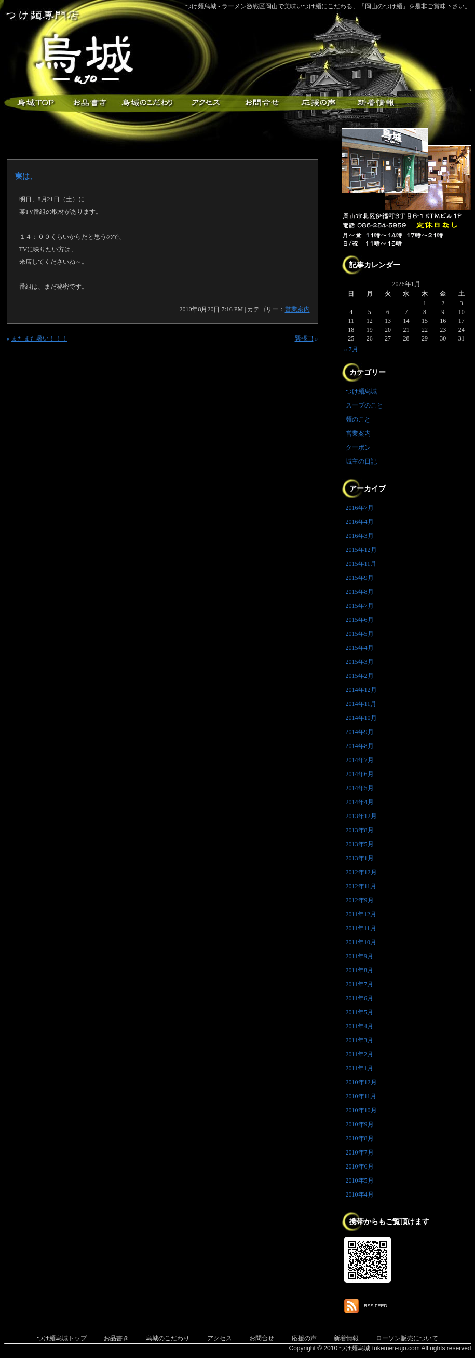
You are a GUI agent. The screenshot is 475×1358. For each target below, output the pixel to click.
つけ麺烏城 (32, 103)
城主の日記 (361, 461)
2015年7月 (360, 605)
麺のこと (358, 419)
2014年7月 (360, 760)
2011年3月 (360, 1040)
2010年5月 (360, 1180)
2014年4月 (360, 802)
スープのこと (364, 405)
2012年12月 (361, 872)
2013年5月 (360, 844)
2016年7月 (360, 507)
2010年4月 (360, 1194)
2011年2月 (360, 1054)
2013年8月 (360, 830)
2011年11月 (361, 928)
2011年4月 (360, 1026)
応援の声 (304, 1338)
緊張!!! (304, 338)
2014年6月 (360, 774)
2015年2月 (360, 676)
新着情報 (375, 103)
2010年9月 (360, 1124)
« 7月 (351, 349)
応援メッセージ (318, 103)
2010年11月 (361, 1096)
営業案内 (297, 309)
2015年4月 (360, 647)
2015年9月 (360, 577)
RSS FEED (375, 1305)
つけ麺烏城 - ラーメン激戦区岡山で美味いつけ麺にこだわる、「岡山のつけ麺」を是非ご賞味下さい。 (328, 6)
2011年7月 (360, 984)
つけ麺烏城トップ (62, 1338)
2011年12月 (361, 914)
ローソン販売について (407, 1338)
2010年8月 (360, 1138)
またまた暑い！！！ (39, 338)
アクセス (204, 103)
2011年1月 (360, 1068)
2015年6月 (360, 619)
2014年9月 (360, 732)
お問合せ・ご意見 (261, 103)
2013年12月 (361, 816)
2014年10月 (361, 718)
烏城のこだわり (167, 1338)
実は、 (26, 176)
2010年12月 (361, 1082)
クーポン (358, 447)
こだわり (146, 103)
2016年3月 (360, 535)
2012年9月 (360, 900)
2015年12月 (361, 549)
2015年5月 (360, 633)
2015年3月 (360, 662)
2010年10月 (361, 1110)
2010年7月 (360, 1152)
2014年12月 (361, 690)
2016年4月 (360, 521)
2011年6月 (360, 998)
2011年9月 (360, 956)
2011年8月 (360, 970)
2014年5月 (360, 788)
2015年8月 (360, 591)
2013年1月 (360, 858)
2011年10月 (361, 942)
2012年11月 (361, 886)
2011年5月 (360, 1012)
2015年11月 (361, 563)
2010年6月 (360, 1166)
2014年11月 (361, 704)
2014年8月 (360, 746)
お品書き (89, 103)
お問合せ (261, 1338)
